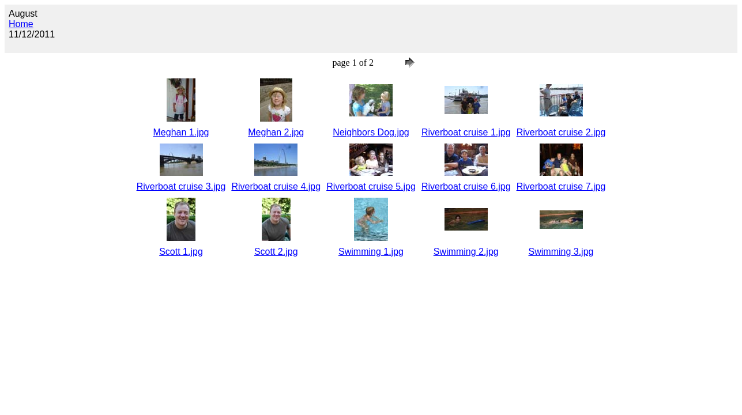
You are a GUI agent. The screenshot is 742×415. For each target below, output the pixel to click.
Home (21, 24)
